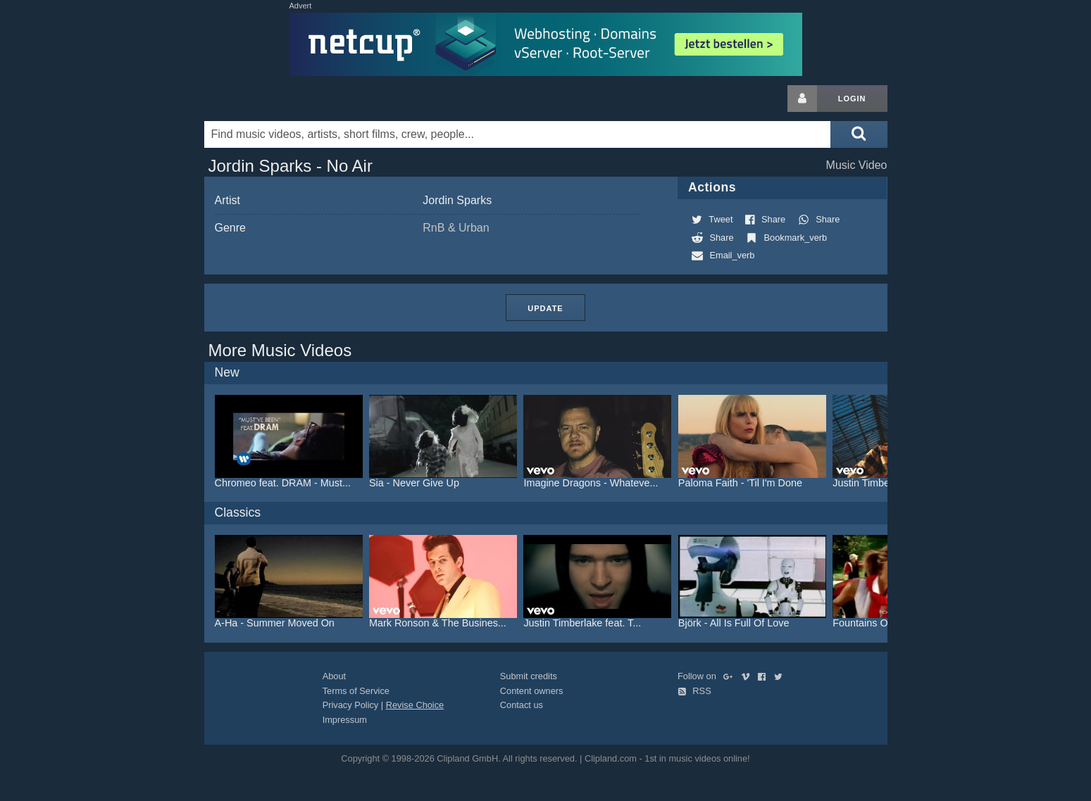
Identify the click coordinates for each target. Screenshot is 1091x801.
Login (852, 98)
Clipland (278, 98)
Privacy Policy (351, 705)
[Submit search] (858, 134)
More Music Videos (280, 350)
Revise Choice (415, 705)
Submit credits (528, 676)
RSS (694, 691)
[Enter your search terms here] (517, 134)
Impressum (345, 719)
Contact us (521, 705)
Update (545, 308)
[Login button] (802, 98)
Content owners (531, 691)
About (334, 676)
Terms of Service (356, 691)
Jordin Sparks (457, 200)
